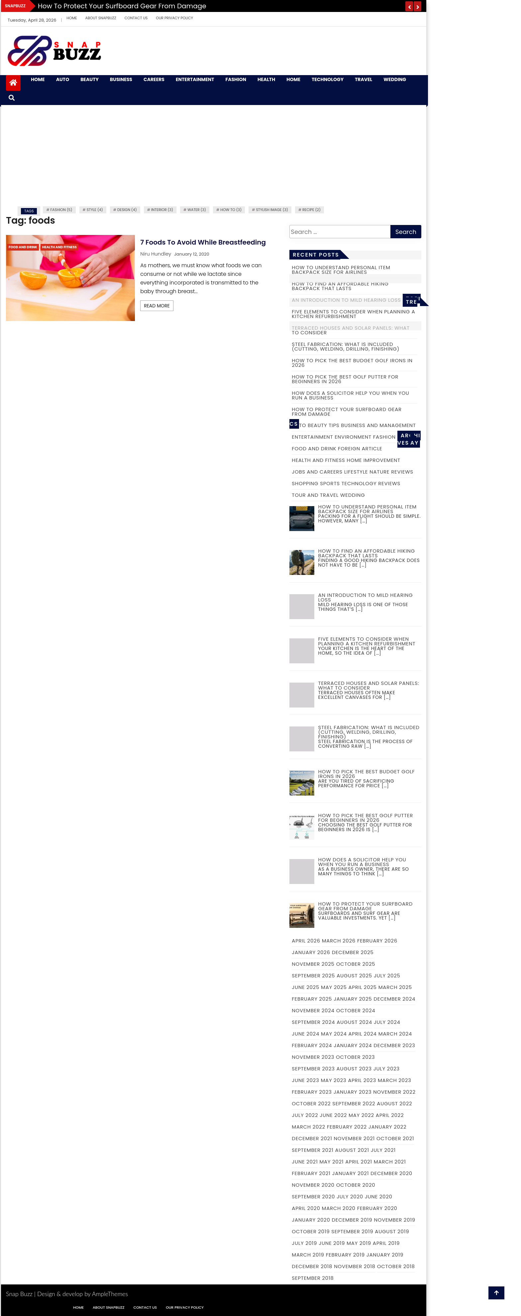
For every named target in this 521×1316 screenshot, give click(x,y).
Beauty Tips (323, 425)
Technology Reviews (371, 483)
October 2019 (311, 1231)
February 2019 (345, 1254)
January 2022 (387, 1126)
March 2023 (394, 1080)
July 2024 (387, 1022)
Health (266, 79)
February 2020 (377, 1208)
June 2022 (333, 1115)
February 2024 (312, 1045)
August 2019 (392, 1231)
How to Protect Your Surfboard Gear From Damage (122, 6)
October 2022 (311, 1103)
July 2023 (386, 1068)
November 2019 (394, 1219)
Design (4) (127, 209)
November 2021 (354, 1138)
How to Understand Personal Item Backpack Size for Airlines (341, 269)
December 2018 (312, 1266)
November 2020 (313, 1184)
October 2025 (355, 963)
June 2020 (378, 1196)
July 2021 (383, 1150)
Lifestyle (356, 471)
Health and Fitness (59, 247)
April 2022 (390, 1115)
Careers (154, 79)
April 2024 (363, 1033)
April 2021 (358, 1161)
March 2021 (390, 1161)
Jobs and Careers (317, 471)
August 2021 (352, 1150)
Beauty (89, 79)
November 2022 (394, 1091)
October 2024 (355, 1010)
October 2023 (355, 1056)
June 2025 (305, 987)
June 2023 (305, 1080)
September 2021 (312, 1150)
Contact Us (136, 18)
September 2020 (313, 1196)
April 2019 (386, 1243)
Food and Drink (23, 247)
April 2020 (306, 1208)
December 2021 (312, 1138)
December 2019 (352, 1219)
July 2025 (387, 975)
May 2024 (334, 1033)
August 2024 (354, 1022)
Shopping (305, 483)
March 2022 (308, 1126)
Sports (330, 483)
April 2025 (363, 987)
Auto (62, 79)
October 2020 (355, 1184)
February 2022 (347, 1126)
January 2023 (353, 1091)
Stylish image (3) (272, 209)
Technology (328, 79)
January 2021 (350, 1173)
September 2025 (313, 975)
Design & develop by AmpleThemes (82, 1293)
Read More (157, 305)
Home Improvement (373, 460)
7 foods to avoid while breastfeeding (203, 242)
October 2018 (396, 1266)
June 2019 (332, 1243)
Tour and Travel (315, 495)
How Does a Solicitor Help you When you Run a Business (350, 395)
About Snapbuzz (100, 18)
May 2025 (334, 987)
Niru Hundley (155, 253)
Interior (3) (162, 209)
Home (71, 18)
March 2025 (395, 987)
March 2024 (395, 1033)
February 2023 (312, 1091)
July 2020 (350, 1196)
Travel (363, 79)
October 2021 (395, 1138)
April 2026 (306, 940)
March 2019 (308, 1254)
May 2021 (331, 1161)
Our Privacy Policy (174, 18)
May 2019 (359, 1243)
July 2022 (305, 1115)
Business (121, 79)
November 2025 (313, 963)
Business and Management (378, 425)
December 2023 (394, 1045)
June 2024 (305, 1033)
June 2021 (305, 1161)
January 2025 (353, 998)
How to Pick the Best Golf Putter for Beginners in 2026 (345, 379)
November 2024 (313, 1010)
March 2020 (339, 1208)
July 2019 (304, 1243)
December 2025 (353, 952)
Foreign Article (360, 448)
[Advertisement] (213, 154)
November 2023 (313, 1056)
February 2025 (312, 998)
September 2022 (353, 1103)
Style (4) (95, 209)
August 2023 (354, 1068)
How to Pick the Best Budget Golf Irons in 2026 (352, 363)
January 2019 (384, 1254)
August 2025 (354, 975)
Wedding (394, 79)
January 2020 (311, 1219)
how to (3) (231, 209)
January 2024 (353, 1045)
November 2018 (354, 1266)
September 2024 (313, 1022)
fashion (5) (61, 209)
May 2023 (333, 1080)
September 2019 (352, 1231)
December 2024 (394, 998)
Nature (379, 471)
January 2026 (311, 952)
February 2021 (311, 1173)
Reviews (402, 471)
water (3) (196, 209)
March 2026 (339, 940)
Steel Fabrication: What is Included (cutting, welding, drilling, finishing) (345, 346)
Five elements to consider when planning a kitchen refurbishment (353, 314)
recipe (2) (311, 209)
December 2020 (391, 1173)
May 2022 (361, 1115)
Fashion (236, 79)
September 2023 (313, 1068)
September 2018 (313, 1277)
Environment (353, 436)
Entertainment (195, 79)
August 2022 (394, 1103)
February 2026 (377, 940)
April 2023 (362, 1080)
